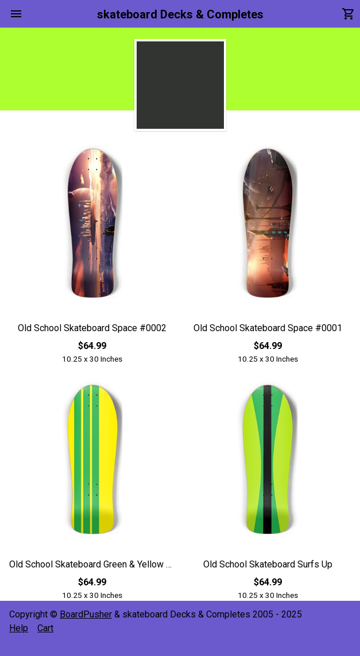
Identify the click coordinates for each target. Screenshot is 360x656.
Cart (45, 628)
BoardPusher (86, 614)
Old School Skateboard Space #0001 (267, 328)
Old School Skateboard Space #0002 (92, 328)
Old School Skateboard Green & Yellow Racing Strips (92, 564)
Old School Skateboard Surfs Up (267, 564)
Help (18, 628)
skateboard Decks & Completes (180, 14)
